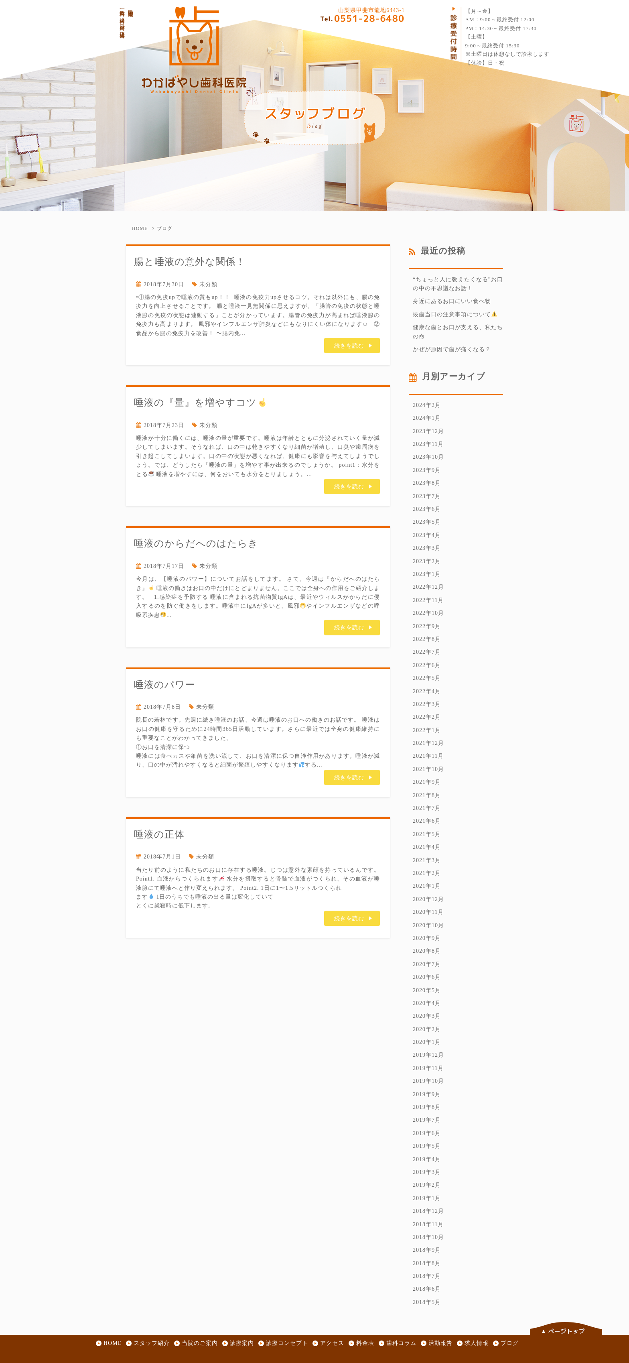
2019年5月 (427, 1146)
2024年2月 (427, 405)
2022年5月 (427, 678)
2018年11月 (428, 1224)
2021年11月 (428, 756)
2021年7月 (427, 808)
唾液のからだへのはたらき (196, 543)
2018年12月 (428, 1211)
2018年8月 (427, 1263)
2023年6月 (427, 509)
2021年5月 (427, 834)
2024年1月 (427, 418)
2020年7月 (427, 964)
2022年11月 (428, 600)
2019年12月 (428, 1055)
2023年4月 (427, 535)
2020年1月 (427, 1042)
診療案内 (242, 1343)
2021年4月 (427, 847)
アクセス (332, 1343)
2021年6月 (427, 821)
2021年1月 (427, 886)
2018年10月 (428, 1237)
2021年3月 (427, 860)
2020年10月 (428, 925)
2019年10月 (428, 1081)
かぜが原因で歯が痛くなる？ (452, 349)
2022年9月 (427, 626)
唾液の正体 (159, 834)
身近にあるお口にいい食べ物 (452, 301)
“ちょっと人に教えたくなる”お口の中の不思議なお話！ (458, 284)
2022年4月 (427, 691)
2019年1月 (427, 1198)
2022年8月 (427, 639)
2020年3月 (427, 1016)
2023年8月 (427, 483)
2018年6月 (427, 1289)
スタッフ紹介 (152, 1343)
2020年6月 (427, 977)
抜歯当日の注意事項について (455, 314)
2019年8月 (427, 1107)
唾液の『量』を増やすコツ (200, 402)
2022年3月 (427, 704)
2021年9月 (427, 782)
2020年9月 (427, 938)
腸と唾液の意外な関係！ (190, 261)
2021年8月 (427, 795)
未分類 (208, 284)
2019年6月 (427, 1133)
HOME (140, 228)
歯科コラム (401, 1343)
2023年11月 (428, 444)
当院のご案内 (200, 1343)
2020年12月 (428, 899)
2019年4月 (427, 1159)
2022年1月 (427, 730)
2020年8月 (427, 951)
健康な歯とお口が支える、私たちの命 (458, 331)
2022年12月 (428, 587)
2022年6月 (427, 665)
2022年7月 (427, 652)
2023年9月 (427, 470)
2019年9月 (427, 1094)
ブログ (510, 1343)
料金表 (365, 1343)
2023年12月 (428, 431)
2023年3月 (427, 548)
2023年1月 (427, 574)
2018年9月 (427, 1250)
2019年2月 (427, 1185)
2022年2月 (427, 717)
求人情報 (477, 1343)
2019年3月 (427, 1172)
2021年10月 (428, 769)
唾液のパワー (164, 684)
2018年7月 (427, 1276)
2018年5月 (427, 1302)
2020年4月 (427, 1003)
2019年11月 (428, 1068)
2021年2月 (427, 873)
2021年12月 (428, 743)
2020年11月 (428, 912)
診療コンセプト (287, 1343)
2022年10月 (428, 613)
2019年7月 (427, 1120)
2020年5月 (427, 990)
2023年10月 (428, 457)
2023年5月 (427, 522)
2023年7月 (427, 496)
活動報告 (440, 1343)
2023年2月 (427, 561)
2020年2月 (427, 1029)
